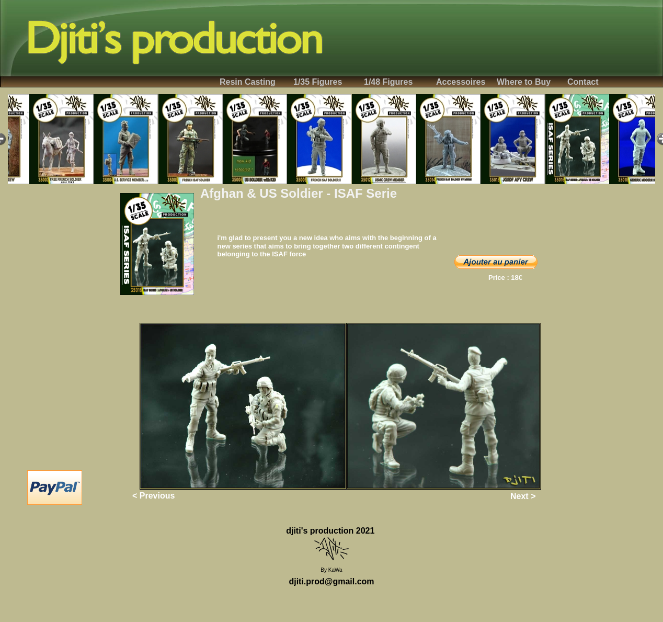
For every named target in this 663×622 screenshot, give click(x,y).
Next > (522, 496)
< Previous (153, 495)
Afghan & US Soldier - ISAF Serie (298, 193)
